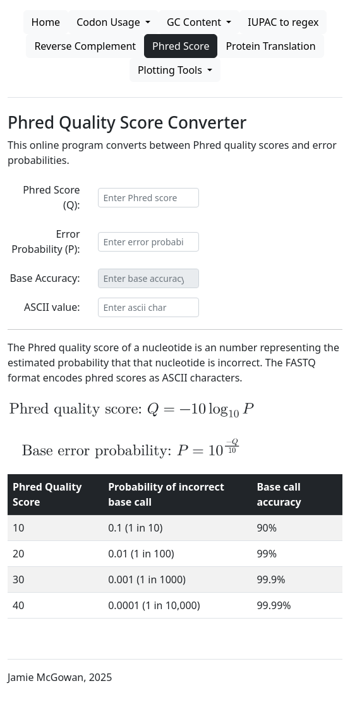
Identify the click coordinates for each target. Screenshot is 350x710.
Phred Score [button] (180, 46)
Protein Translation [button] (270, 46)
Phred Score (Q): (51, 197)
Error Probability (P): (45, 241)
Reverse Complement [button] (85, 46)
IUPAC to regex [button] (283, 22)
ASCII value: (52, 307)
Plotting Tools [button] (171, 70)
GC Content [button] (195, 22)
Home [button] (46, 22)
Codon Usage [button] (109, 22)
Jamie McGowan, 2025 (60, 677)
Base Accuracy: (44, 278)
